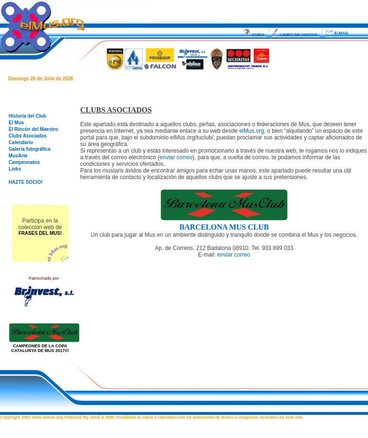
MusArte (17, 155)
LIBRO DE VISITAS (296, 35)
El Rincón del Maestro (33, 129)
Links (14, 169)
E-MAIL (338, 33)
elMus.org (251, 131)
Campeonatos (24, 162)
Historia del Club (27, 116)
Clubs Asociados (27, 135)
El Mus (16, 122)
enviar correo (175, 157)
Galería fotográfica (29, 149)
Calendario (20, 142)
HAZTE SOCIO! (25, 182)
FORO (255, 35)
